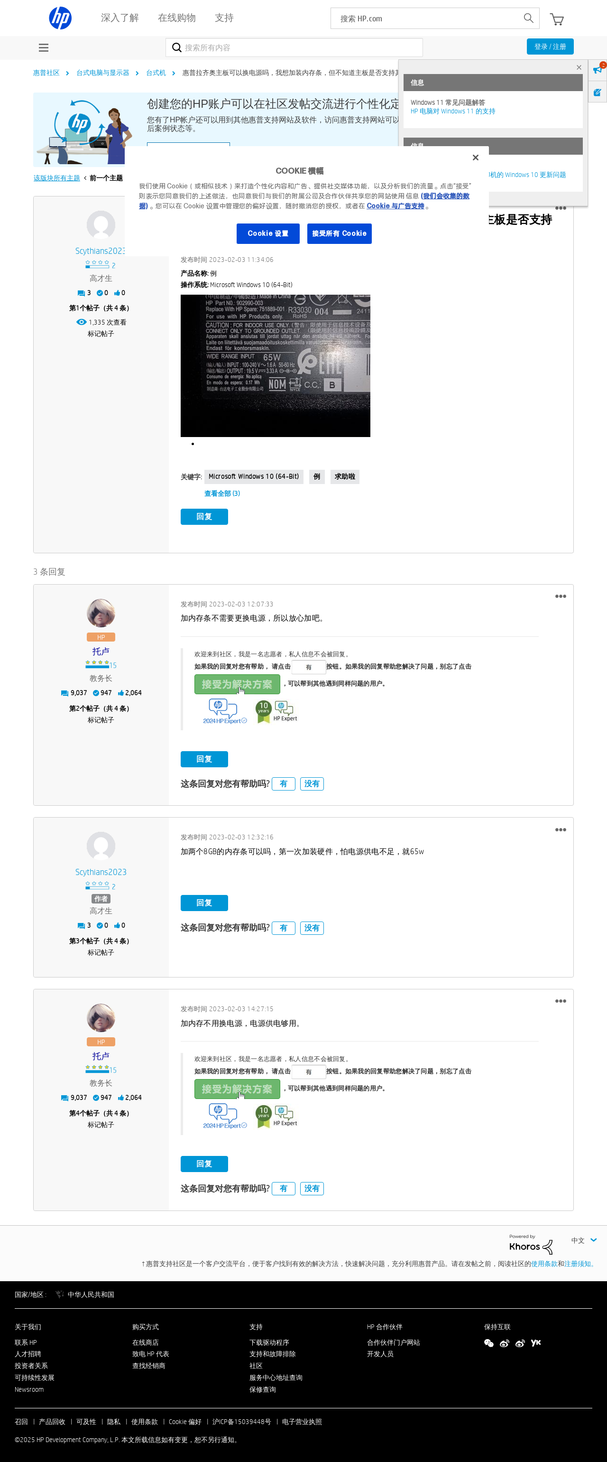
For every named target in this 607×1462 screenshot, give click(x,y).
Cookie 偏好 (185, 1419)
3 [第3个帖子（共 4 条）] (78, 939)
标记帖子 (101, 333)
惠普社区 (46, 72)
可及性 (86, 1419)
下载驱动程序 (269, 1340)
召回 (21, 1419)
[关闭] (475, 157)
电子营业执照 (302, 1419)
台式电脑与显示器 (102, 72)
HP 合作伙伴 (385, 1325)
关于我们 (28, 1325)
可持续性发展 (35, 1376)
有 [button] (283, 782)
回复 (204, 516)
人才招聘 (28, 1352)
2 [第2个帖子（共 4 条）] (78, 706)
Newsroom (29, 1387)
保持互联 (497, 1325)
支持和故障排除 (272, 1352)
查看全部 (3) (222, 493)
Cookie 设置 (268, 233)
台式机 (156, 72)
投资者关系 (31, 1364)
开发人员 (380, 1352)
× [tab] (579, 67)
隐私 (113, 1419)
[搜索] (294, 47)
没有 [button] (312, 782)
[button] (560, 208)
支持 (256, 1325)
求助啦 (345, 476)
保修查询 (262, 1387)
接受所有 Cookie (339, 233)
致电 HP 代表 (150, 1352)
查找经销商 (149, 1364)
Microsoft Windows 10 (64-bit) (254, 476)
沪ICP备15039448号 (241, 1419)
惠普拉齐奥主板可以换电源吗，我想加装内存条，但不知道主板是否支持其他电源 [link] (302, 72)
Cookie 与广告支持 (395, 206)
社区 (256, 1364)
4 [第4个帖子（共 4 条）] (78, 1111)
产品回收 (52, 1419)
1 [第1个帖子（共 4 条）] (78, 308)
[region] (307, 201)
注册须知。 (581, 1262)
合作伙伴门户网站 (393, 1340)
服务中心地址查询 (276, 1376)
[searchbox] (424, 18)
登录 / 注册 (550, 46)
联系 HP (26, 1340)
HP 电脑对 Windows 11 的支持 (453, 111)
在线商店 (145, 1340)
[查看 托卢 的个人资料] (101, 650)
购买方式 (145, 1325)
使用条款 (544, 1262)
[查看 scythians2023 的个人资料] (101, 251)
